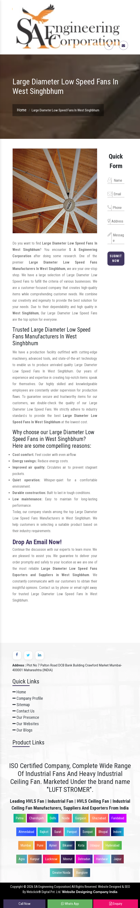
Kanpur (34, 859)
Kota (81, 845)
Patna (20, 818)
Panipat (72, 832)
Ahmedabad (26, 832)
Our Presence (25, 717)
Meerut (67, 859)
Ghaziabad (99, 818)
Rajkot (44, 832)
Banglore (82, 873)
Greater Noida (61, 873)
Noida (65, 818)
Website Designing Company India (89, 892)
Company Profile (27, 698)
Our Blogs (22, 730)
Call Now (25, 904)
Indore (117, 832)
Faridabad (118, 818)
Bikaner (67, 845)
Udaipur (95, 845)
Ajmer (53, 845)
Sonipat (88, 832)
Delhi (53, 818)
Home (21, 110)
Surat (57, 832)
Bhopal (103, 832)
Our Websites (25, 723)
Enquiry (115, 904)
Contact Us (23, 711)
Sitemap (21, 704)
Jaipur (117, 859)
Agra (22, 859)
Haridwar (102, 859)
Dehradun (84, 859)
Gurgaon (80, 818)
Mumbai (26, 845)
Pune (40, 845)
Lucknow (51, 859)
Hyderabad (112, 845)
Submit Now (116, 258)
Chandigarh (36, 818)
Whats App (70, 904)
